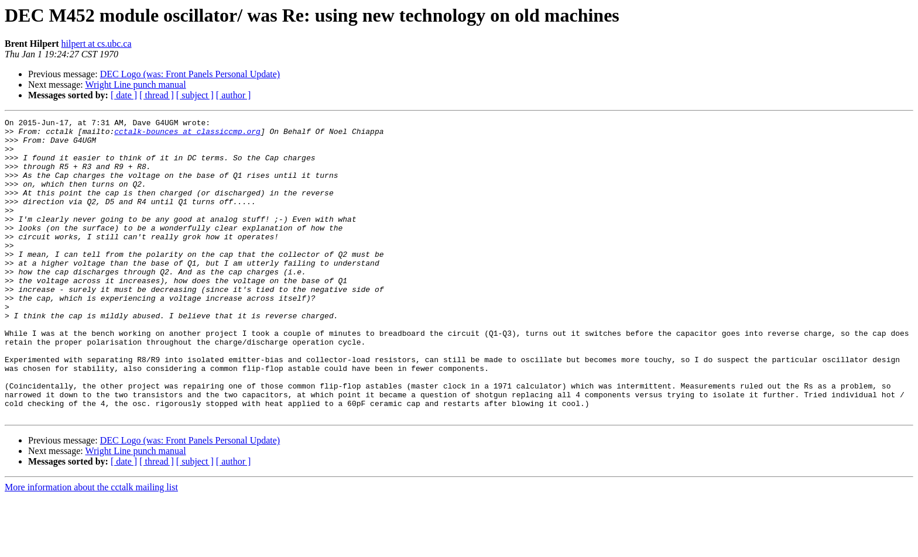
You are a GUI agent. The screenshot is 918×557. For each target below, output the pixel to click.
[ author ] (233, 95)
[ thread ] (156, 95)
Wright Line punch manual (135, 85)
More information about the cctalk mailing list (91, 547)
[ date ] (124, 95)
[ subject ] (195, 95)
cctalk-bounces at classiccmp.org (187, 134)
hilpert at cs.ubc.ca (96, 44)
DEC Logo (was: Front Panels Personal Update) (190, 74)
